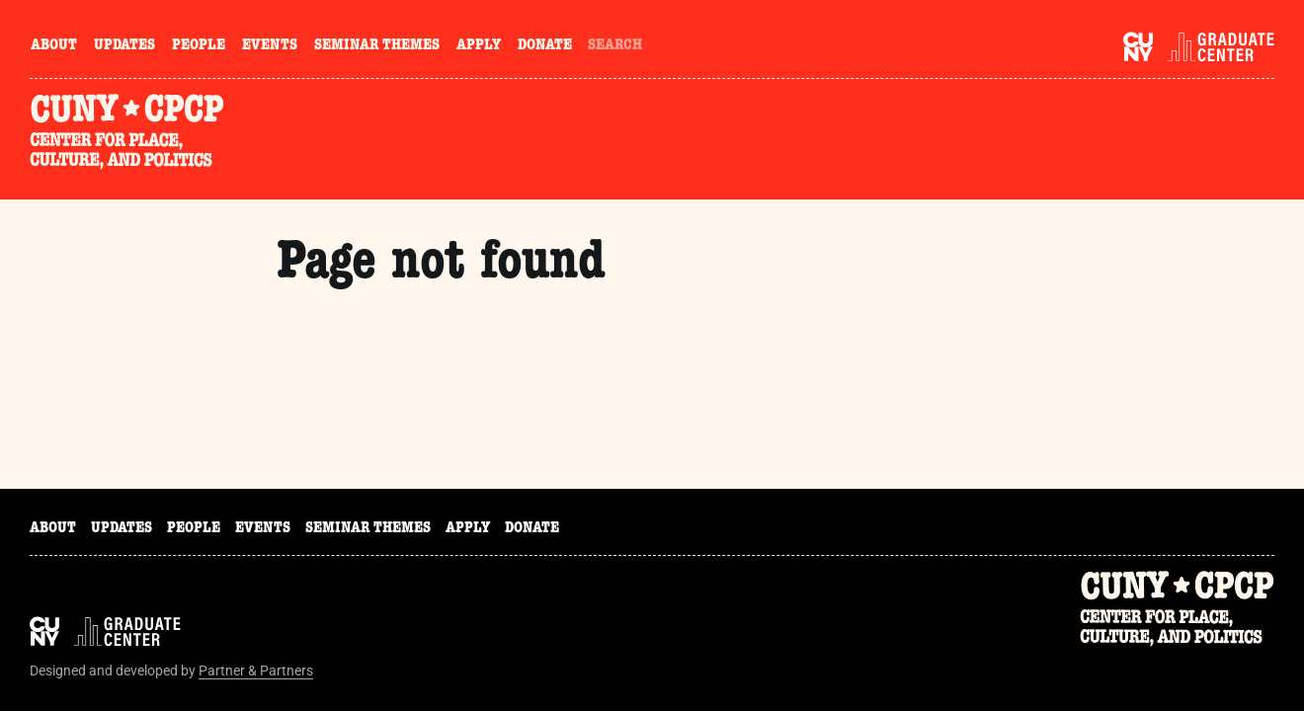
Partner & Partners (256, 670)
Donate (545, 46)
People (198, 46)
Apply (478, 46)
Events (269, 46)
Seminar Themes (377, 46)
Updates (124, 46)
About (54, 46)
